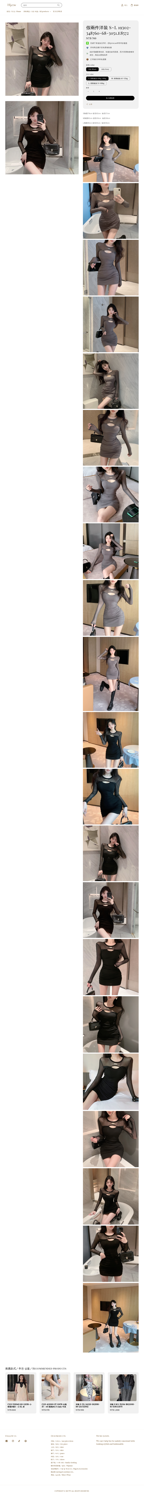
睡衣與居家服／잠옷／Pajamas (62, 1466)
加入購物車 (110, 98)
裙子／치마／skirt (57, 1450)
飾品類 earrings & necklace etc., (62, 1472)
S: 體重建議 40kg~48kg (97, 78)
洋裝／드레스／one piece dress (62, 1441)
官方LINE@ (57, 11)
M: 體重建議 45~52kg (119, 78)
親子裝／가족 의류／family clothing (64, 1463)
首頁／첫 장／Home (14, 11)
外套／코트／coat (57, 1456)
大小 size (89, 74)
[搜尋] (58, 5)
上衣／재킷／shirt (57, 1447)
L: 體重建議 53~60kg (96, 83)
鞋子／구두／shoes (57, 1459)
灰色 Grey (105, 69)
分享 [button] (89, 104)
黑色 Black (92, 69)
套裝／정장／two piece (59, 1444)
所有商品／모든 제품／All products (36, 11)
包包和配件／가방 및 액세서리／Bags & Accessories (69, 1469)
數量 (87, 88)
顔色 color (90, 65)
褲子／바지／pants (57, 1453)
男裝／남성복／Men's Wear (61, 1475)
